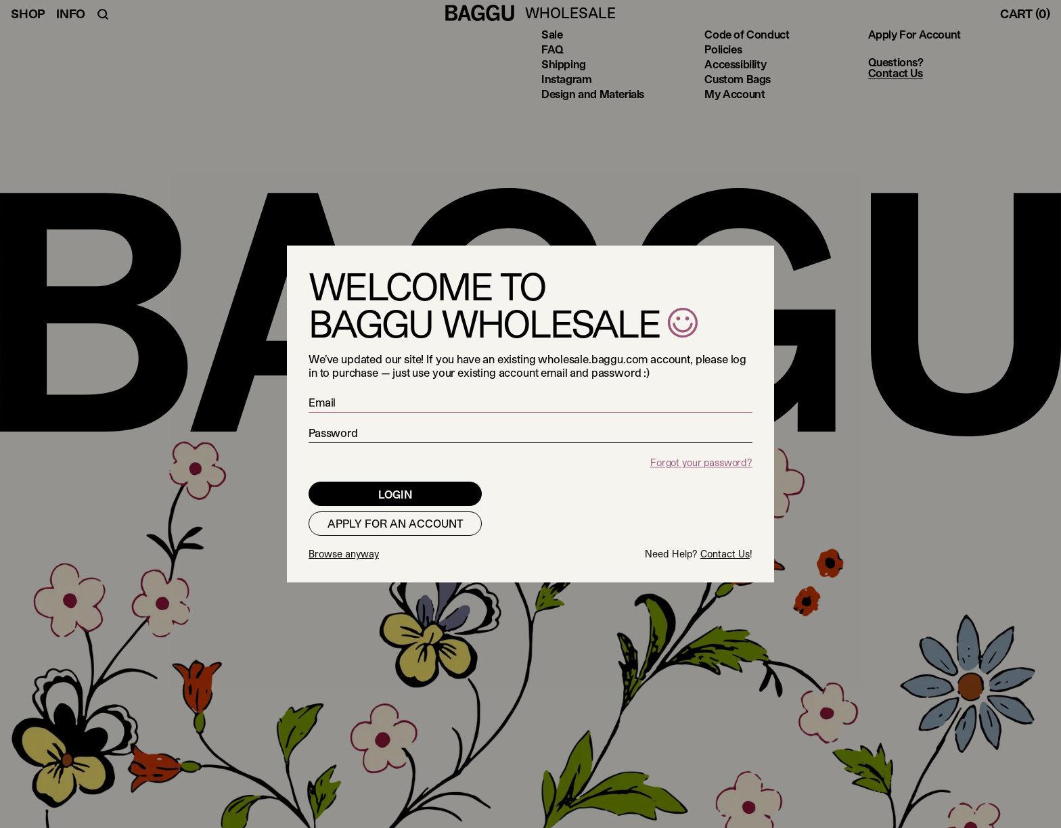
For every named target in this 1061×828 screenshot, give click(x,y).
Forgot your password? (701, 462)
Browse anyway (344, 553)
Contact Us (725, 553)
